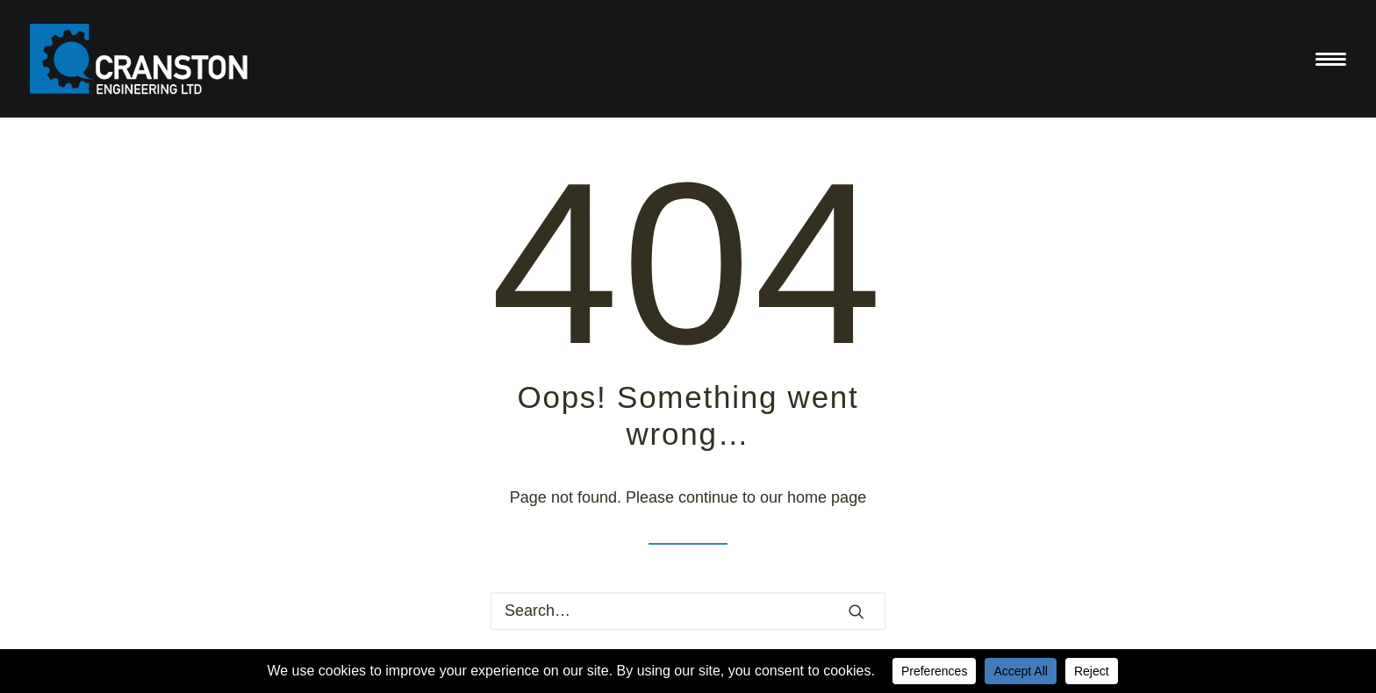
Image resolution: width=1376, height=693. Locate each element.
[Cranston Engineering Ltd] (139, 59)
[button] (856, 611)
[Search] (688, 611)
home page (826, 497)
